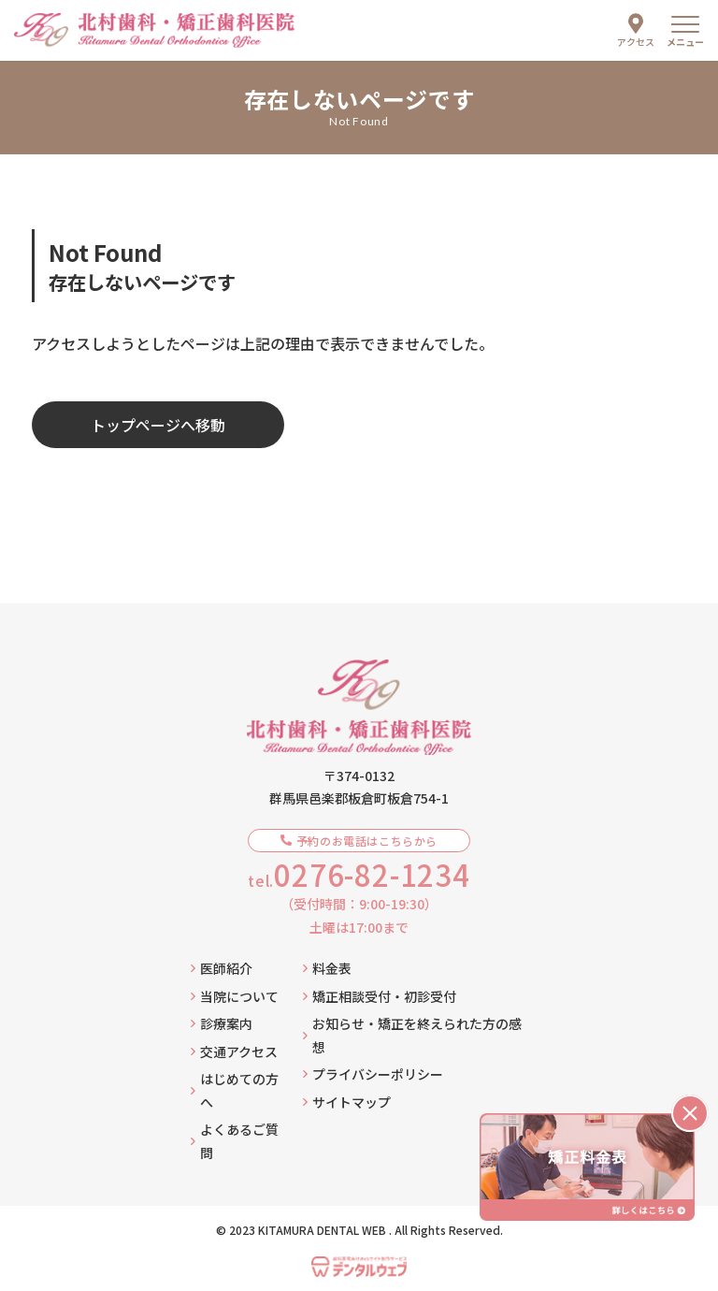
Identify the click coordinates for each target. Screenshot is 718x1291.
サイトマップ (347, 1102)
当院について (235, 996)
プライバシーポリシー (373, 1074)
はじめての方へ (235, 1090)
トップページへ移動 (158, 424)
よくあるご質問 (235, 1141)
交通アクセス (234, 1051)
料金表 (327, 968)
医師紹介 (221, 968)
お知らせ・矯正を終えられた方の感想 (412, 1035)
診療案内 (221, 1023)
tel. (359, 874)
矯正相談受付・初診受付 (379, 996)
